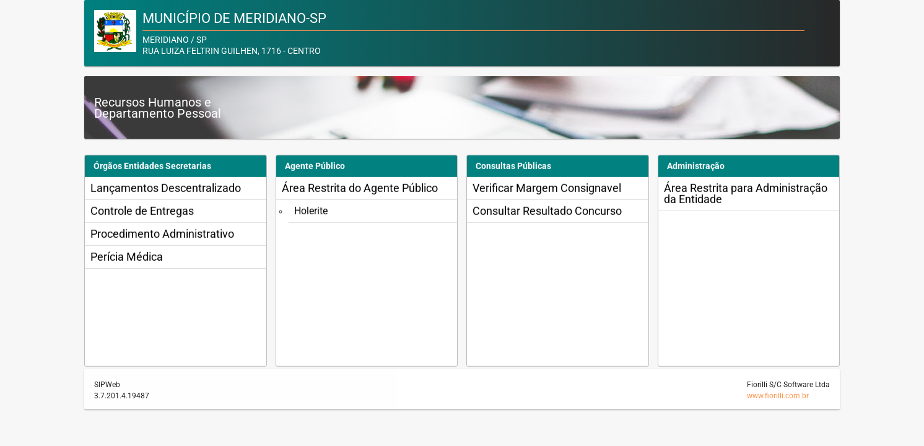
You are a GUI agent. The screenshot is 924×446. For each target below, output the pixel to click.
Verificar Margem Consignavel (547, 192)
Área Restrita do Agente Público (360, 192)
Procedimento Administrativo (162, 238)
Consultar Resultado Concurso (547, 215)
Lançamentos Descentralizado (165, 192)
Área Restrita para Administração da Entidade (745, 198)
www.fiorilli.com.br (778, 395)
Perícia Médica (126, 261)
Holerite (311, 216)
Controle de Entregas (142, 215)
